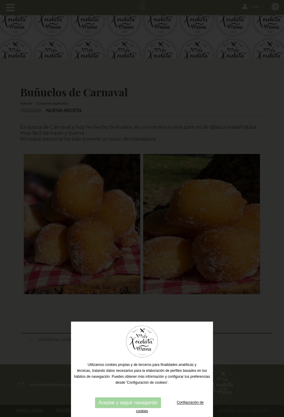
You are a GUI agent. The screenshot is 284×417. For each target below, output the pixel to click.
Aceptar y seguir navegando (127, 402)
